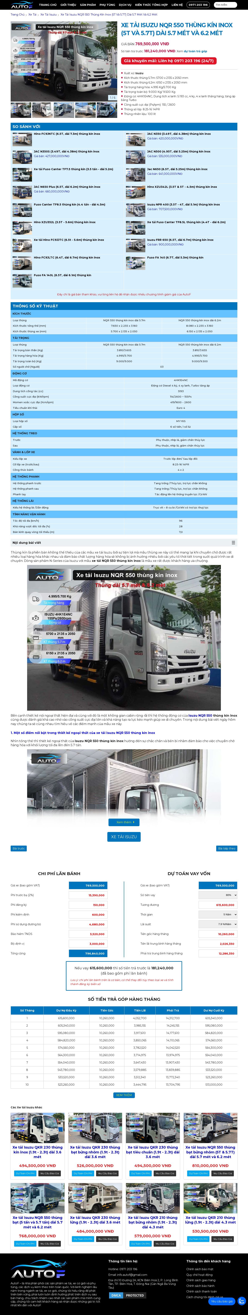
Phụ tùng (107, 5)
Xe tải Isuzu (124, 837)
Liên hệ (177, 5)
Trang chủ (48, 5)
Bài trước (19, 848)
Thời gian (146, 914)
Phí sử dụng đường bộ (26, 924)
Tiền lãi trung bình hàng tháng (160, 943)
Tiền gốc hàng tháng (154, 934)
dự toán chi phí (25, 1173)
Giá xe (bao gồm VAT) (25, 885)
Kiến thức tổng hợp (151, 5)
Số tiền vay (147, 895)
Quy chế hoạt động (199, 1275)
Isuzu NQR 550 (200, 715)
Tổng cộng (18, 953)
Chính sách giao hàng (200, 1280)
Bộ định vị (17, 943)
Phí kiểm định (20, 914)
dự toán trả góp (195, 51)
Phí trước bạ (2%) (22, 895)
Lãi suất (145, 924)
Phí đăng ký (19, 905)
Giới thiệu (68, 5)
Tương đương (149, 905)
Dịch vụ (125, 5)
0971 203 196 (198, 5)
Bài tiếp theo (226, 848)
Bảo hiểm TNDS (21, 934)
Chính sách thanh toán (201, 1291)
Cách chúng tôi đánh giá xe (204, 1297)
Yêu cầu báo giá (49, 1173)
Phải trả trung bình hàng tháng (161, 953)
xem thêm (124, 1095)
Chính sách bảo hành (200, 1286)
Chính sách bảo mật (199, 1269)
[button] (112, 110)
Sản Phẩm (88, 5)
